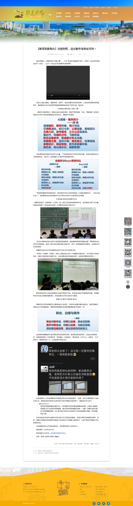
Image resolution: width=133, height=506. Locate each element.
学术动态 (114, 13)
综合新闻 (77, 13)
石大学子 (77, 16)
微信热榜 (96, 16)
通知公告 (105, 13)
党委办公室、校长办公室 (86, 486)
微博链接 (94, 503)
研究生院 (82, 491)
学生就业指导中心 (100, 491)
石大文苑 (86, 16)
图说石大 (103, 7)
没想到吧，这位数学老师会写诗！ (54, 433)
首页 (50, 14)
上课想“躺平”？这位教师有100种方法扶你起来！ (48, 453)
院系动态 (86, 13)
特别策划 (91, 7)
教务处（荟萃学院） (100, 489)
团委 (81, 489)
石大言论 (68, 13)
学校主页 (86, 7)
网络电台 (97, 7)
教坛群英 (68, 16)
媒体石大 (96, 13)
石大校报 (115, 7)
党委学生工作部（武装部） (102, 486)
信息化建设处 (83, 494)
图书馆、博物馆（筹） (101, 494)
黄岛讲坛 (59, 16)
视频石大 (109, 7)
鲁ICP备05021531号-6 (29, 503)
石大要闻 (59, 13)
